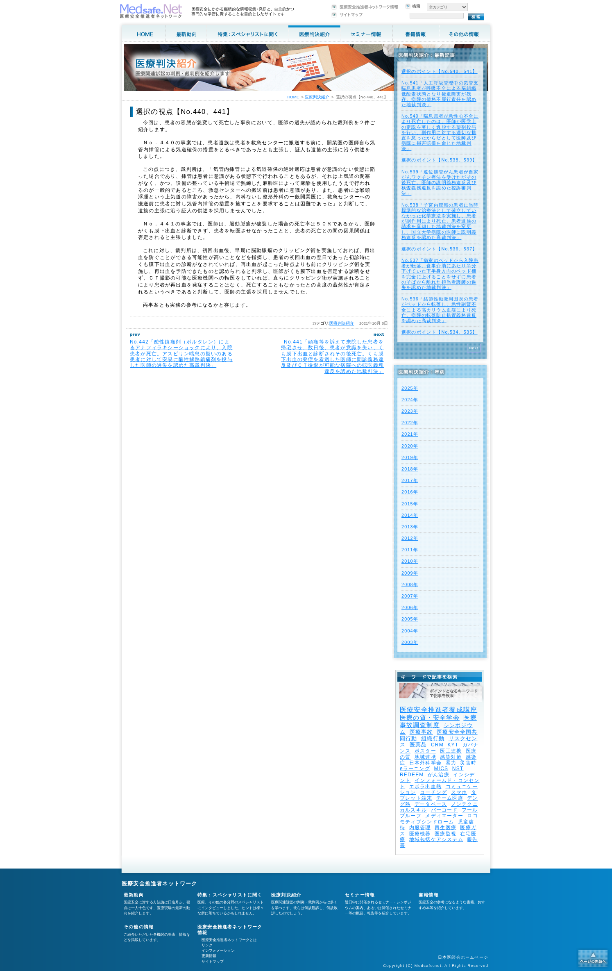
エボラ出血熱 (425, 786)
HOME (293, 97)
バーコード (444, 810)
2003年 (409, 642)
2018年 (409, 468)
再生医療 (445, 827)
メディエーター (444, 816)
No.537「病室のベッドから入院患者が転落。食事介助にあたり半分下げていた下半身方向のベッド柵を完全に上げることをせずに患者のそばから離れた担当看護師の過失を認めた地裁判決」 (439, 274)
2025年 (409, 388)
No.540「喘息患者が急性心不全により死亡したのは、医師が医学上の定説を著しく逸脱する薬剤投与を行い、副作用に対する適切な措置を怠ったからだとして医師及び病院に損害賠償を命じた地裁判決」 (439, 132)
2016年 (409, 491)
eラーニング (415, 768)
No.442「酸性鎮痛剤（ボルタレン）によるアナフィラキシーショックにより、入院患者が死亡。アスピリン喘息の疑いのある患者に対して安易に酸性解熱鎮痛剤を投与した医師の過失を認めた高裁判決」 (181, 353)
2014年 (409, 515)
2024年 (409, 399)
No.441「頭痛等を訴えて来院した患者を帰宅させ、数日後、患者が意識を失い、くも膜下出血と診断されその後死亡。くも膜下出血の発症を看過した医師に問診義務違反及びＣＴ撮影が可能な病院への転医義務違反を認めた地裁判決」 (332, 356)
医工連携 (451, 751)
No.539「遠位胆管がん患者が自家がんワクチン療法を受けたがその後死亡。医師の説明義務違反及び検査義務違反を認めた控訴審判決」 (439, 182)
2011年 (409, 549)
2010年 (409, 561)
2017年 (409, 480)
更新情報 (209, 956)
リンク (207, 945)
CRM (437, 745)
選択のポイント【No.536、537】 (439, 248)
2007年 (409, 596)
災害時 (468, 763)
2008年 (409, 584)
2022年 (409, 422)
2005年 (409, 618)
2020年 (409, 445)
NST (458, 768)
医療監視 (445, 834)
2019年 (409, 457)
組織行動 (432, 738)
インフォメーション (218, 950)
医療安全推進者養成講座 (438, 709)
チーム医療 (449, 798)
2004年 (409, 630)
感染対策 (451, 757)
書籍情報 (429, 894)
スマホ (459, 792)
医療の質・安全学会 (430, 717)
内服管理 (420, 827)
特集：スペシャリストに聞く (230, 894)
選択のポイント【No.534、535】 (439, 332)
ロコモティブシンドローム (439, 818)
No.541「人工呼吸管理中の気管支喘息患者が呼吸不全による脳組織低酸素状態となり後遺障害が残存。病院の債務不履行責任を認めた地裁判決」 (439, 93)
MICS (441, 768)
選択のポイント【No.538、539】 (439, 159)
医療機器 (420, 834)
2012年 (409, 538)
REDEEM (412, 775)
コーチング (433, 792)
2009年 (409, 573)
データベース (431, 804)
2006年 (409, 607)
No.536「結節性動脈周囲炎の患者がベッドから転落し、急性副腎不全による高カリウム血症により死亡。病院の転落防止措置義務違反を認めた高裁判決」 (439, 309)
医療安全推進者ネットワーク (159, 883)
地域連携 (425, 757)
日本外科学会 (425, 763)
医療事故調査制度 (438, 721)
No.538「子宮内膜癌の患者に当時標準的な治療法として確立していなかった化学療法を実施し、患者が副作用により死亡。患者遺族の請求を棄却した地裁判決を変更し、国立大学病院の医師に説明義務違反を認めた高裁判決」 (439, 221)
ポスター (425, 751)
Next (473, 348)
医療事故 (421, 732)
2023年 (409, 411)
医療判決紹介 (341, 323)
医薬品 (418, 744)
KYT (452, 745)
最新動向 (134, 894)
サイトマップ (213, 962)
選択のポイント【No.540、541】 (439, 71)
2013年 (409, 526)
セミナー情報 (360, 894)
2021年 (409, 434)
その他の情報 (139, 926)
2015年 (409, 503)
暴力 (451, 763)
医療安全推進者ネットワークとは (229, 940)
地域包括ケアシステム (436, 839)
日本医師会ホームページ (463, 957)
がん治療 (438, 775)
